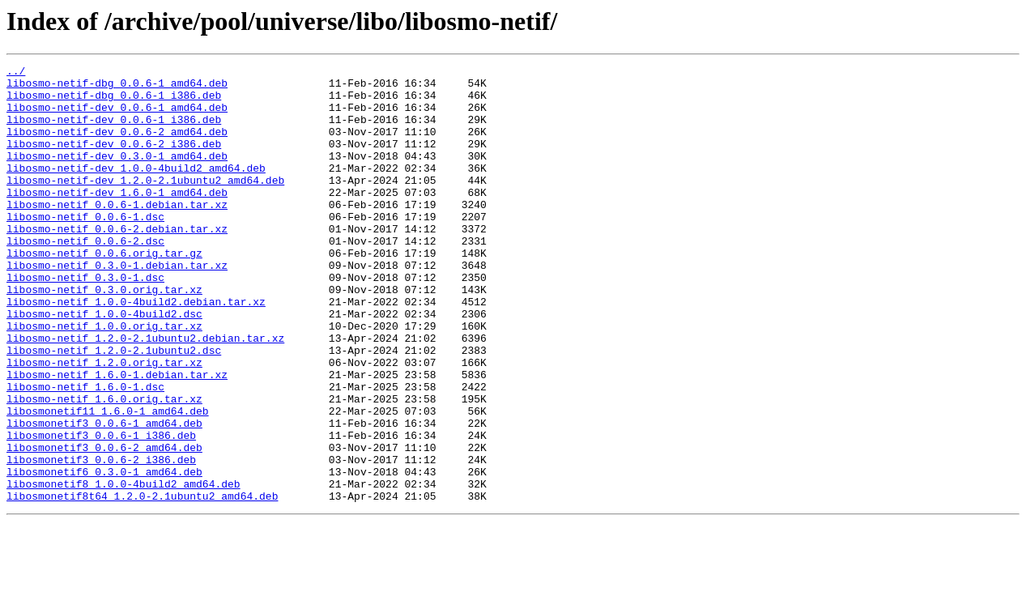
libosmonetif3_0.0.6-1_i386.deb (101, 510)
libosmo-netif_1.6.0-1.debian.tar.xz (117, 437)
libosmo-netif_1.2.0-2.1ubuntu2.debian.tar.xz (145, 393)
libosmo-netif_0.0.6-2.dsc (85, 277)
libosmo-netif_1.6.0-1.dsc (85, 452)
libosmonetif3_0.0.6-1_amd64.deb (104, 495)
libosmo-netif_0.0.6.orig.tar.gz (104, 291)
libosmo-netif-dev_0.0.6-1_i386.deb (113, 131)
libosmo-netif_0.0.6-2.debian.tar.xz (117, 262)
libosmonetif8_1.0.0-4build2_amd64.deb (123, 568)
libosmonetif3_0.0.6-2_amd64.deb (104, 524)
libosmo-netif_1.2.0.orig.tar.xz (104, 422)
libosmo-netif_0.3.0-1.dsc (85, 320)
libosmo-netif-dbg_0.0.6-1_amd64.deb (117, 87)
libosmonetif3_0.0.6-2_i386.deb (101, 539)
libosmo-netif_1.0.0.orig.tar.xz (104, 379)
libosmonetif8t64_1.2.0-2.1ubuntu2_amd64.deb (142, 583)
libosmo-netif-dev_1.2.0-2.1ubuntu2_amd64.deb (145, 204)
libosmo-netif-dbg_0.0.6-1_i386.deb (113, 102)
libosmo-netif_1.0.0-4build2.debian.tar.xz (136, 350)
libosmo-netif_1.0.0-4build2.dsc (104, 364)
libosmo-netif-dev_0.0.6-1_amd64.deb (117, 116)
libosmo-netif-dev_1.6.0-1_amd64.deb (117, 218)
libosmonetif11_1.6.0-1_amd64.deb (107, 481)
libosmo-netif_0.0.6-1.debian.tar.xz (117, 233)
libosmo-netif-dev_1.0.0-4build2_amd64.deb (136, 189)
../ (15, 73)
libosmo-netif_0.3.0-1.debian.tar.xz (117, 306)
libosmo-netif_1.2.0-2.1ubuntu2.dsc (113, 408)
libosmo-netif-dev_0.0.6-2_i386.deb (113, 160)
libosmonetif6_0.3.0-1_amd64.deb (104, 554)
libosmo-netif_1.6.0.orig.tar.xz (104, 466)
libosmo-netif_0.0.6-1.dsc (85, 248)
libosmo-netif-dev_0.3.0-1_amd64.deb (117, 175)
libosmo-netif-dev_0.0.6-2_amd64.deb (117, 145)
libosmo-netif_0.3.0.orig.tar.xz (104, 335)
